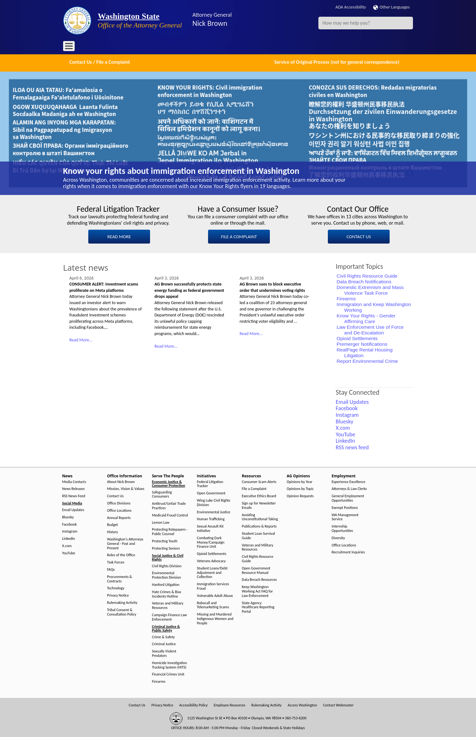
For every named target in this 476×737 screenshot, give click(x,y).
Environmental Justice (213, 511)
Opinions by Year (299, 481)
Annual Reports (119, 517)
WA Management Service (345, 516)
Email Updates (73, 509)
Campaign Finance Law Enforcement (169, 616)
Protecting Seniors (166, 547)
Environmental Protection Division (166, 574)
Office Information (119, 47)
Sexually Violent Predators (164, 653)
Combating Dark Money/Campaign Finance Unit (210, 541)
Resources (217, 47)
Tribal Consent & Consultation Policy (121, 611)
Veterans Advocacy (211, 560)
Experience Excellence (348, 481)
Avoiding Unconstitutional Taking (260, 516)
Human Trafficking (211, 518)
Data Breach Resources (259, 579)
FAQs (111, 569)
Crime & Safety (163, 636)
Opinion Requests (300, 495)
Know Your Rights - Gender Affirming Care (366, 317)
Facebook (69, 524)
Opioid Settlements (357, 337)
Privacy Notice (118, 595)
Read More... (80, 339)
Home (72, 47)
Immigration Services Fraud (213, 585)
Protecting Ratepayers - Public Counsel (170, 531)
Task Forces (116, 562)
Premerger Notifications (362, 343)
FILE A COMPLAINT (239, 236)
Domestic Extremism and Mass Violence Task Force (370, 289)
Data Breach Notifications (364, 281)
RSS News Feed (73, 495)
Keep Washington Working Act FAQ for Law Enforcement (257, 590)
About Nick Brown (121, 481)
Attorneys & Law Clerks (349, 488)
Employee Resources (229, 705)
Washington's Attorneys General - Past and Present (125, 543)
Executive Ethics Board (259, 495)
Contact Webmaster (338, 705)
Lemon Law (160, 522)
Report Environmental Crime (367, 360)
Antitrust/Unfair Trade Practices (169, 505)
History (112, 531)
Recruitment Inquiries (348, 552)
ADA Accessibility (350, 7)
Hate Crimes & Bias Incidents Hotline (166, 593)
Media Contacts (74, 481)
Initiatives (191, 47)
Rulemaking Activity (122, 602)
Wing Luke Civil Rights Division (213, 502)
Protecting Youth (164, 541)
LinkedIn (68, 538)
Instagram (69, 531)
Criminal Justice (164, 643)
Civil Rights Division (167, 565)
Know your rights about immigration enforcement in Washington (181, 170)
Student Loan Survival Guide (258, 535)
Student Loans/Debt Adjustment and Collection (212, 571)
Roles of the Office (121, 554)
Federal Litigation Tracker (210, 483)
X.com (67, 545)
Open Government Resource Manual (256, 569)
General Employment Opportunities (348, 497)
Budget (112, 524)
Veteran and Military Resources (167, 605)
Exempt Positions (345, 507)
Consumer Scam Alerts (259, 481)
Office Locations (119, 510)
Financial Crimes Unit (168, 674)
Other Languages (391, 7)
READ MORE (119, 236)
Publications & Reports (259, 526)
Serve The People (159, 47)
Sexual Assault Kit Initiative (210, 528)
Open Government (211, 493)
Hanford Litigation (165, 584)
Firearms (346, 298)
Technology (116, 588)
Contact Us (115, 495)
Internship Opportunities (342, 528)
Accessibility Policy (193, 705)
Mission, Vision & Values (125, 488)
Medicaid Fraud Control (170, 514)
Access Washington (302, 705)
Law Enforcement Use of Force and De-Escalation (370, 329)
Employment (275, 47)
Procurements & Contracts (119, 578)
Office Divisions (119, 503)
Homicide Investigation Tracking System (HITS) (169, 664)
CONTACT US (358, 236)
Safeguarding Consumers (162, 493)
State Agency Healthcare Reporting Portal (258, 606)
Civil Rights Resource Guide (367, 275)
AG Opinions (245, 47)
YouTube (68, 552)
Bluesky (68, 516)
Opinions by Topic (300, 488)
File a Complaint (254, 488)
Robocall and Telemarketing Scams (213, 604)
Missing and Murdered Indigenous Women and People (215, 618)
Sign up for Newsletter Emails (259, 505)
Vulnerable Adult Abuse (215, 595)
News (91, 47)
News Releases (73, 488)
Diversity (338, 537)
